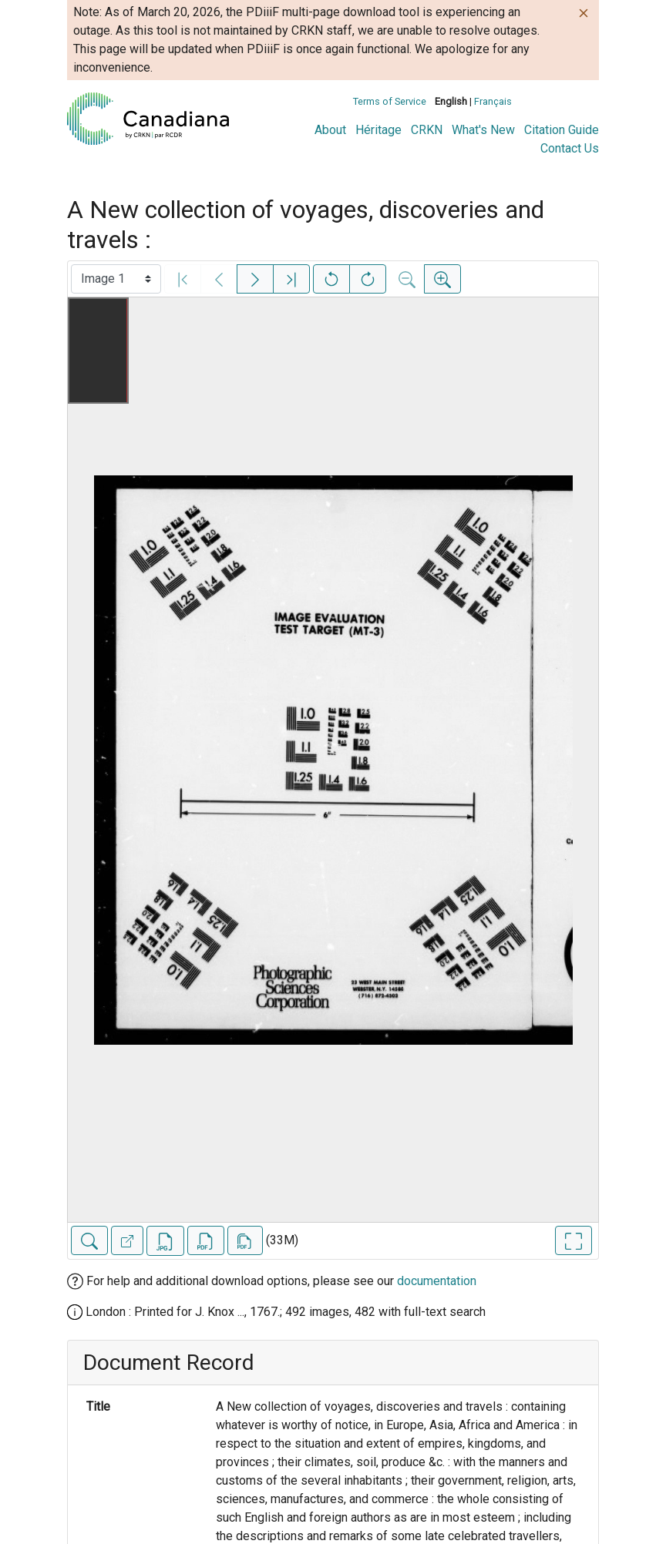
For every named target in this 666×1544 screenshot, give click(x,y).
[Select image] (116, 279)
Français (493, 101)
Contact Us (569, 148)
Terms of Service (389, 101)
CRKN (426, 130)
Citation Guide (561, 130)
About (330, 130)
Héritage (378, 130)
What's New (483, 130)
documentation (436, 1281)
